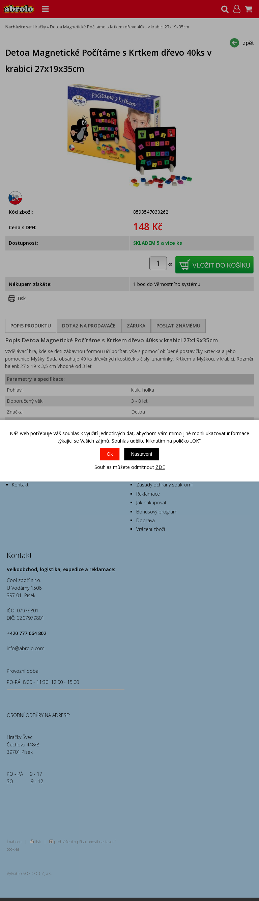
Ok (110, 454)
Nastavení (141, 454)
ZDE (160, 467)
